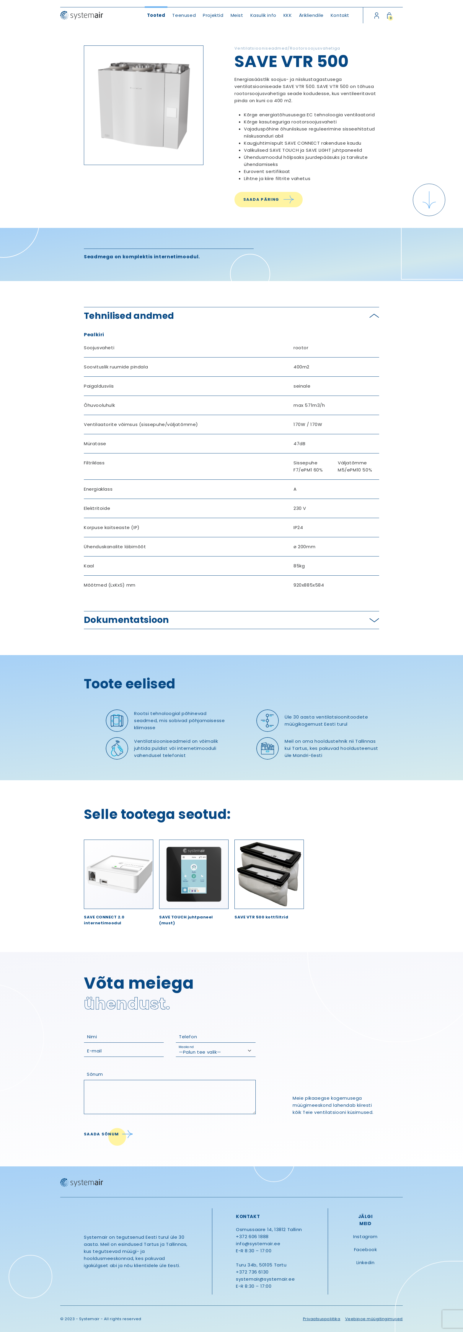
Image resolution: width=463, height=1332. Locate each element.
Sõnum (95, 1074)
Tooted (156, 15)
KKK (287, 15)
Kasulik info (263, 15)
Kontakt (340, 15)
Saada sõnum (101, 1134)
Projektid (213, 15)
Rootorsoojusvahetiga (315, 48)
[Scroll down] (429, 200)
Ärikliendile (311, 15)
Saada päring (261, 199)
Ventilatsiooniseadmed (261, 48)
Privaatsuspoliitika (321, 1319)
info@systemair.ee (258, 1243)
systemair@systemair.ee (265, 1279)
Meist (237, 15)
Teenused (184, 15)
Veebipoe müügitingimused (374, 1319)
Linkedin (365, 1262)
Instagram (365, 1236)
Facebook (365, 1249)
